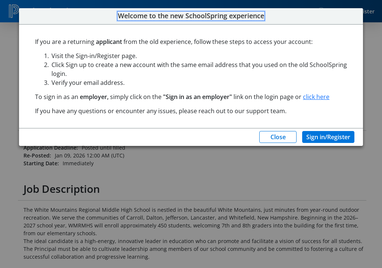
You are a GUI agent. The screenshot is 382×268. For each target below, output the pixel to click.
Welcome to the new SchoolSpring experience (191, 16)
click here (316, 97)
